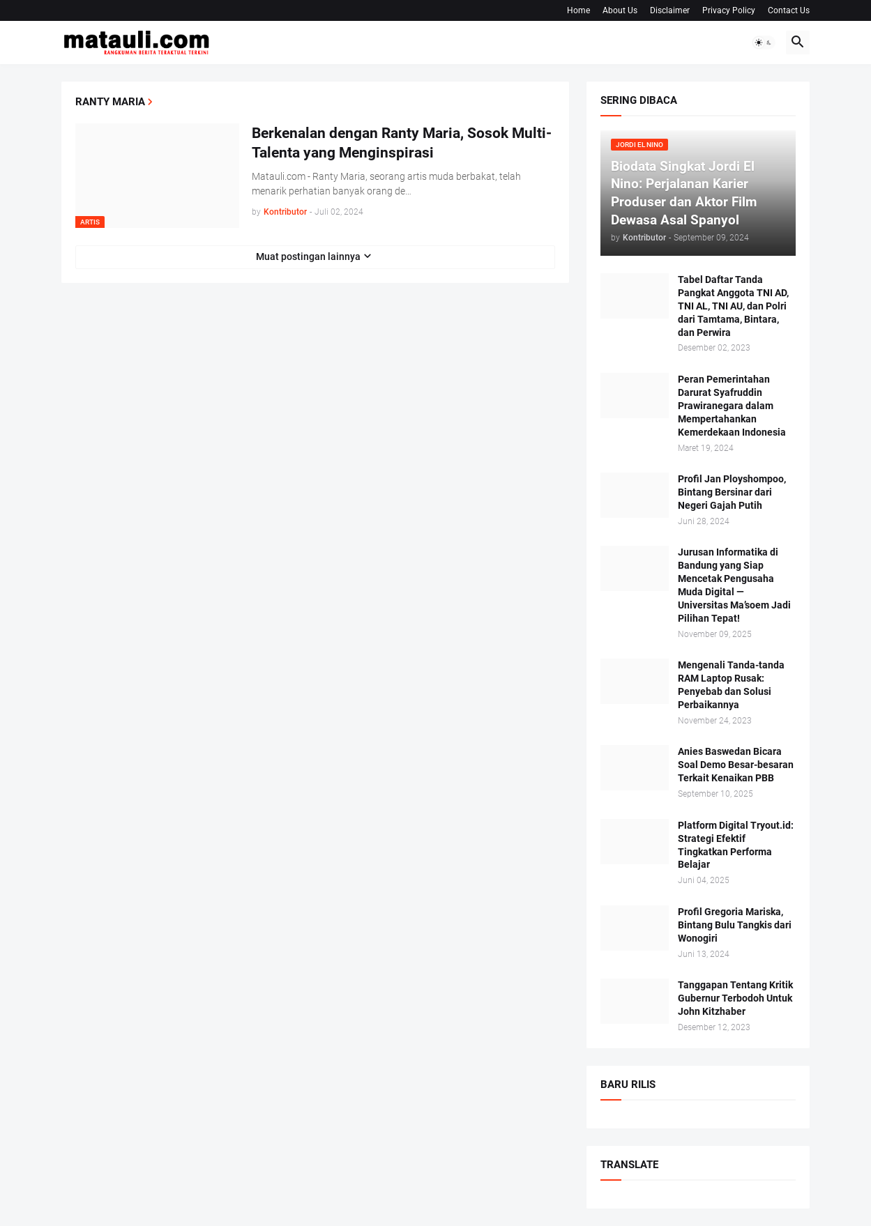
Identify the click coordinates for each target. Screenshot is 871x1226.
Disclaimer (670, 10)
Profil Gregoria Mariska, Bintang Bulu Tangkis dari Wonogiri (735, 925)
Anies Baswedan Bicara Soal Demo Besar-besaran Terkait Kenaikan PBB (736, 764)
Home (578, 10)
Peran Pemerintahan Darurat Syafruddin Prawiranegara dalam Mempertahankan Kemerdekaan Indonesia (732, 406)
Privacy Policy (728, 10)
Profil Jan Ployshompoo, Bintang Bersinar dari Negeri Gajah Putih (732, 492)
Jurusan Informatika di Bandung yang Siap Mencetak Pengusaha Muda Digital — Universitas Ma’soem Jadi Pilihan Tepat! (734, 584)
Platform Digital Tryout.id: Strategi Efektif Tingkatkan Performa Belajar (736, 845)
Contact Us (789, 10)
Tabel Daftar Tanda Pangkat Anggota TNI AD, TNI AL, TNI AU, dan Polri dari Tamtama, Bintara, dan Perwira (733, 306)
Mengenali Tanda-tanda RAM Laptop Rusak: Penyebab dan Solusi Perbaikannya (731, 684)
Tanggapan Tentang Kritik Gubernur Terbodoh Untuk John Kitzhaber (735, 998)
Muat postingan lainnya (308, 256)
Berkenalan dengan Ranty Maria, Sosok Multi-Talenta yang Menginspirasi (402, 143)
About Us (620, 10)
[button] (763, 42)
